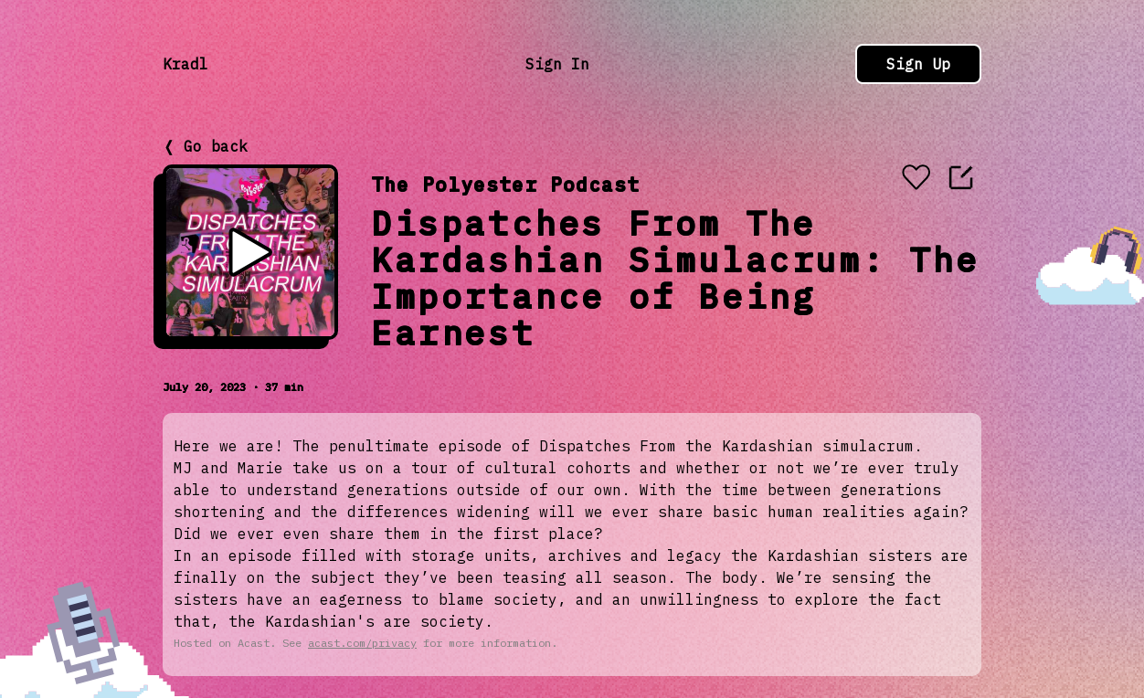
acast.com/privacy (362, 643)
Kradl (185, 64)
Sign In (557, 64)
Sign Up (918, 64)
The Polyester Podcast (505, 184)
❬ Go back (205, 146)
